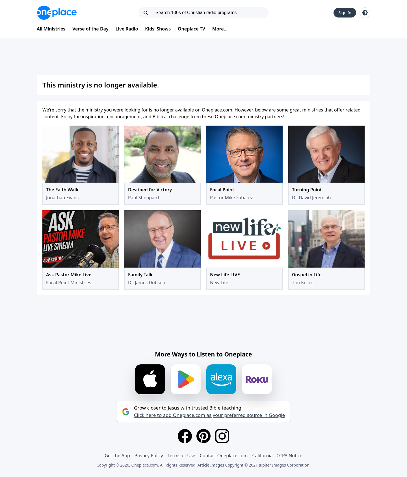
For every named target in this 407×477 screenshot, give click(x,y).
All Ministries (51, 29)
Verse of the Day (90, 29)
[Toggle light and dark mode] (365, 12)
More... (220, 29)
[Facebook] (185, 436)
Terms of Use (181, 455)
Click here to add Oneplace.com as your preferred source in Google (209, 415)
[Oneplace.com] (57, 13)
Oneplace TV (191, 29)
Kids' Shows (158, 29)
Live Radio (127, 29)
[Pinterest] (203, 436)
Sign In (344, 12)
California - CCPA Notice (277, 455)
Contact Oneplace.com (224, 455)
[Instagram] (222, 436)
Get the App (117, 455)
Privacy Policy (149, 455)
